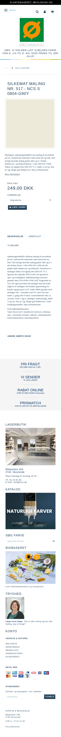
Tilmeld (49, 697)
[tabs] (37, 11)
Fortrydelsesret (13, 727)
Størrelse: (14, 195)
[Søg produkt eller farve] (54, 541)
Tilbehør (13, 245)
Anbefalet (34, 236)
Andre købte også (19, 336)
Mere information (12, 174)
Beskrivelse (15, 236)
